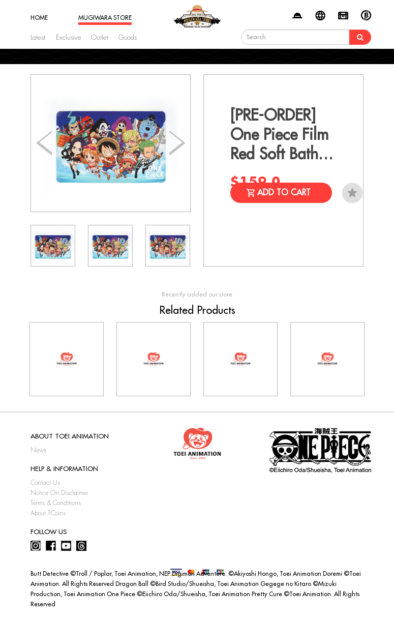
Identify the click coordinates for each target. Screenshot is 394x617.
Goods (127, 37)
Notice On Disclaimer (59, 493)
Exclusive (68, 37)
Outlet (99, 37)
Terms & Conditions (56, 503)
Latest (38, 37)
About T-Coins (48, 513)
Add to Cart (284, 193)
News (38, 450)
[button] (177, 143)
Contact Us (45, 483)
